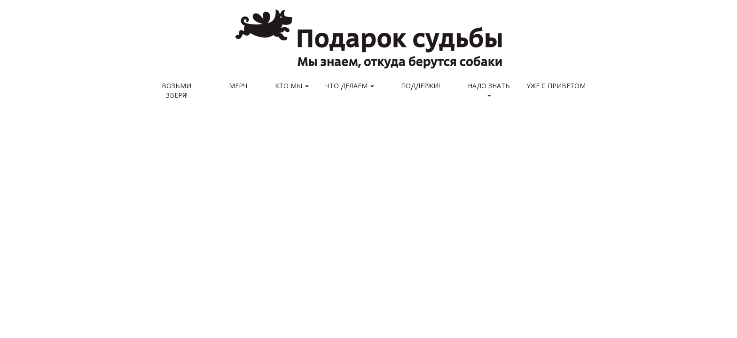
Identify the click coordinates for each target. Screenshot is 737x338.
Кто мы (292, 85)
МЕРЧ (238, 85)
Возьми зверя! (176, 90)
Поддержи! (420, 85)
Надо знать (489, 89)
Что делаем (349, 85)
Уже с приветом (556, 85)
